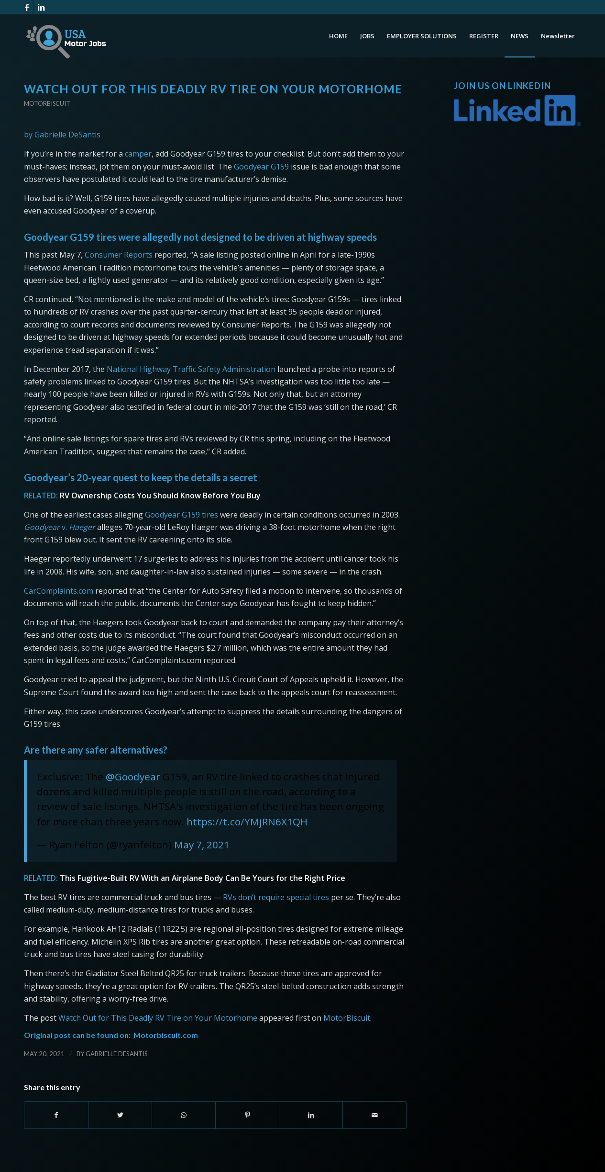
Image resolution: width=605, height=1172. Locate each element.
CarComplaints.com (58, 591)
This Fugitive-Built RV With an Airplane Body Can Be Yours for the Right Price (202, 878)
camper (138, 153)
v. (59, 527)
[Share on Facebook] (56, 1115)
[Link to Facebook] (26, 7)
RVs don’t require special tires (276, 897)
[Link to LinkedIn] (41, 7)
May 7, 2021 (202, 844)
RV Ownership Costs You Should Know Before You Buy (160, 495)
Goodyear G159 (261, 166)
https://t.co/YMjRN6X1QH (247, 821)
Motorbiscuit (47, 103)
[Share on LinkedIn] (310, 1115)
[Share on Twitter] (120, 1115)
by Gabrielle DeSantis (62, 134)
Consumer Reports (119, 254)
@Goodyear (133, 776)
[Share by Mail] (374, 1115)
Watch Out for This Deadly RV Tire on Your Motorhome (157, 1018)
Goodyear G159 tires (181, 514)
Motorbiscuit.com (165, 1034)
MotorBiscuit (346, 1018)
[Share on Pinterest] (247, 1115)
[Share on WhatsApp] (183, 1115)
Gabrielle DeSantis (117, 1054)
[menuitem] (338, 36)
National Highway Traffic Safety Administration (191, 369)
